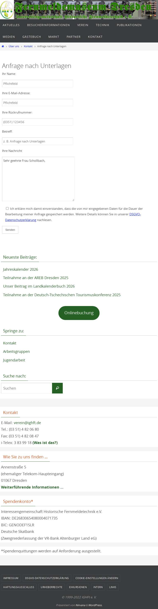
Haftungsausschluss (18, 587)
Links (112, 587)
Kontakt (28, 46)
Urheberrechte (52, 587)
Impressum (11, 578)
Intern (98, 587)
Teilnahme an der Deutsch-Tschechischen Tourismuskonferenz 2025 (62, 294)
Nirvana (80, 605)
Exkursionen (78, 587)
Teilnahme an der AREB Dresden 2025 (35, 277)
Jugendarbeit (14, 360)
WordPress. (95, 605)
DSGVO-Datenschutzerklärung (47, 578)
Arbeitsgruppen (16, 351)
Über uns (14, 46)
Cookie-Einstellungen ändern (97, 578)
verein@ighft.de (27, 422)
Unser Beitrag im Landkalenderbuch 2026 (39, 286)
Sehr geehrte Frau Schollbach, (38, 179)
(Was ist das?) (45, 442)
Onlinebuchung (79, 312)
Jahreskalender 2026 (20, 269)
